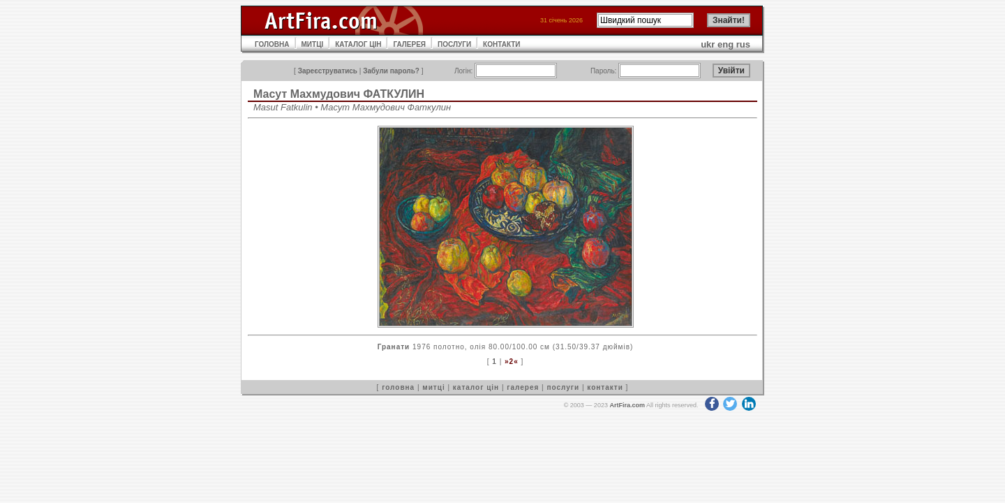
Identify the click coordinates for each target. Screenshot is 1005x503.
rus (743, 44)
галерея (523, 387)
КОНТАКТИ (501, 44)
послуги (562, 387)
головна (398, 387)
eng (725, 44)
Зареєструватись (327, 71)
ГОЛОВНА (272, 44)
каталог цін (476, 387)
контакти (605, 387)
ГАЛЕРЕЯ (409, 44)
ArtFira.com (627, 405)
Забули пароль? (391, 71)
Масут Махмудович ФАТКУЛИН (338, 94)
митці (433, 387)
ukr (708, 44)
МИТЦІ (313, 44)
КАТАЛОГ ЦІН (358, 44)
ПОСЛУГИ (454, 44)
